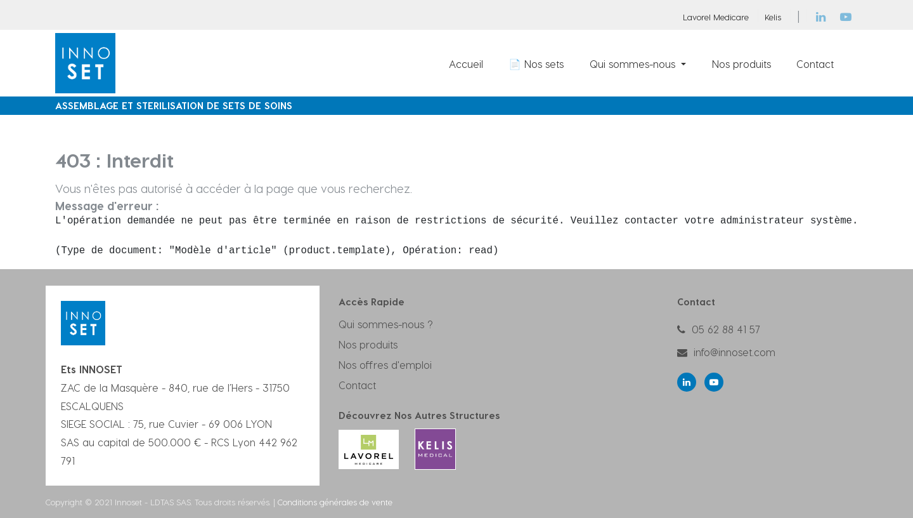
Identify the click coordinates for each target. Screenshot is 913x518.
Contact (357, 385)
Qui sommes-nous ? (386, 324)
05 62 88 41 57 (726, 329)
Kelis (773, 17)
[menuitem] (466, 63)
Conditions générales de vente (335, 502)
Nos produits (368, 344)
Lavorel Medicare (716, 17)
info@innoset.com (734, 352)
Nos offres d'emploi (385, 365)
